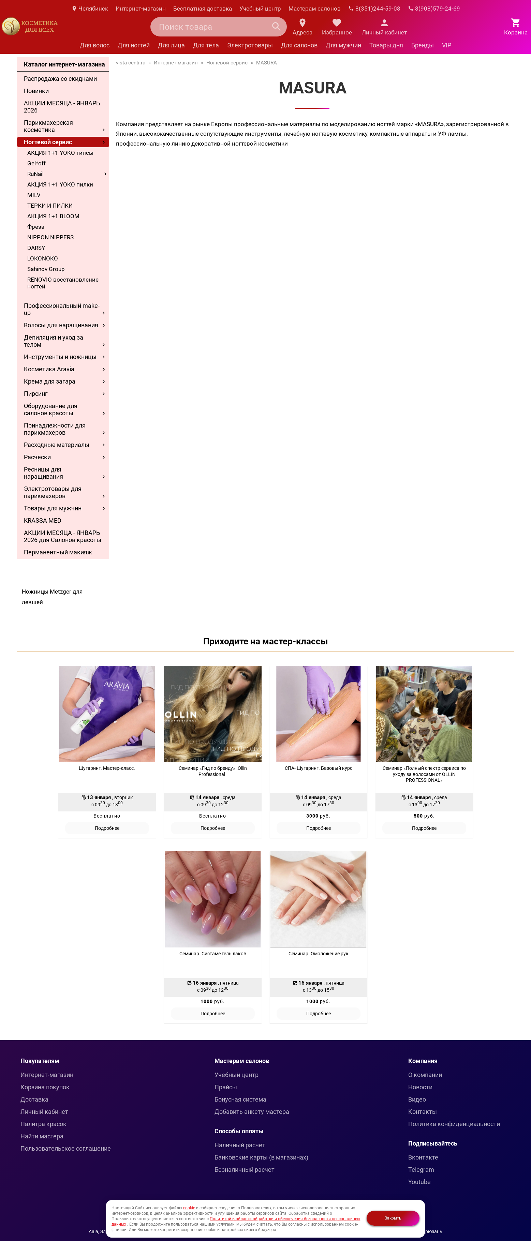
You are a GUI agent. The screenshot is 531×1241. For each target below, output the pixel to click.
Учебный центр (260, 8)
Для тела (206, 45)
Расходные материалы (56, 444)
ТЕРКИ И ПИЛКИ (50, 205)
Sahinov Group (46, 269)
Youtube (419, 1181)
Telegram (421, 1169)
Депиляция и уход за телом (53, 341)
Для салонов (299, 45)
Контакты (422, 1111)
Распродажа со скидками (60, 78)
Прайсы (226, 1087)
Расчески (37, 457)
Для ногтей (134, 45)
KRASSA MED (42, 520)
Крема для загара (49, 381)
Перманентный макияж (58, 552)
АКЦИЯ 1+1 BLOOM (53, 216)
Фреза (35, 226)
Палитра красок (43, 1123)
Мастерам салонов (315, 8)
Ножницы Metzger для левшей (52, 596)
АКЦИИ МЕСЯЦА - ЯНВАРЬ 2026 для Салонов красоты (62, 536)
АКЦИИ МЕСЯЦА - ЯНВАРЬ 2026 (62, 107)
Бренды (422, 45)
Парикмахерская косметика (48, 126)
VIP (446, 45)
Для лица (171, 45)
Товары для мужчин (53, 508)
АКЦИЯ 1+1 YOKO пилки (60, 184)
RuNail (35, 173)
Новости (420, 1087)
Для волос (94, 45)
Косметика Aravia (49, 369)
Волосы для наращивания (61, 325)
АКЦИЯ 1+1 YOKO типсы (60, 152)
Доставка (34, 1099)
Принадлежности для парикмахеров (55, 429)
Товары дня (386, 45)
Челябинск (89, 8)
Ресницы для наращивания (43, 473)
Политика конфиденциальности (454, 1123)
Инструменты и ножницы (60, 356)
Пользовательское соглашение (65, 1148)
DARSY (36, 247)
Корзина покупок (45, 1087)
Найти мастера (41, 1136)
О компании (425, 1074)
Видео (417, 1099)
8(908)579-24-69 (434, 8)
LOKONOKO (42, 258)
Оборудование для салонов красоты (50, 409)
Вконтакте (423, 1157)
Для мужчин (343, 45)
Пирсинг (36, 393)
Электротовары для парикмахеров (53, 492)
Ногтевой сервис (48, 142)
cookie (189, 1208)
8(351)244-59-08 (374, 8)
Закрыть (393, 1218)
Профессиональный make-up (62, 309)
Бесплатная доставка (202, 8)
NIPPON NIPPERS (50, 237)
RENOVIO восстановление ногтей (63, 283)
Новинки (36, 90)
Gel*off (36, 163)
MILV (34, 195)
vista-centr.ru (130, 63)
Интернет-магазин (141, 8)
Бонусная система (240, 1099)
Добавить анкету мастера (252, 1111)
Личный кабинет (44, 1111)
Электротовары (250, 45)
